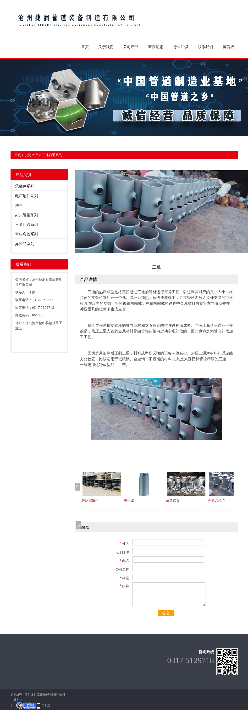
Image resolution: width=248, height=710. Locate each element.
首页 (85, 46)
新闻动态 (155, 46)
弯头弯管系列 (26, 234)
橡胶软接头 (90, 500)
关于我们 (106, 46)
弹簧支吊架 (216, 500)
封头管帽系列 (26, 215)
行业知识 (180, 46)
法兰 (19, 205)
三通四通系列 (52, 155)
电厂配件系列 (26, 195)
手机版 (46, 706)
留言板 (228, 46)
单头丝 (129, 500)
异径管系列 (24, 243)
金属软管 (172, 500)
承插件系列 (24, 186)
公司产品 (130, 46)
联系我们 (205, 46)
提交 (166, 613)
